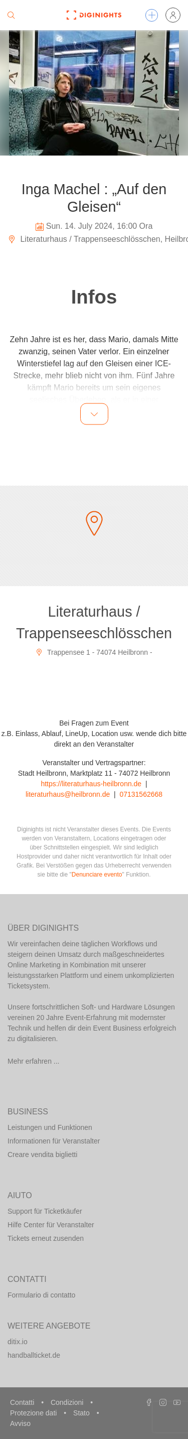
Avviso (20, 1423)
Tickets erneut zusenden (46, 1238)
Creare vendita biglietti (42, 1154)
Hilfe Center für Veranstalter (51, 1225)
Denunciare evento (97, 874)
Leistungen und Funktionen (50, 1127)
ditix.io (18, 1342)
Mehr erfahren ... (34, 1061)
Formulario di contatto (41, 1295)
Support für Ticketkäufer (45, 1211)
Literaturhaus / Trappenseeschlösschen (94, 622)
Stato (82, 1413)
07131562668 (140, 794)
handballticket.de (34, 1355)
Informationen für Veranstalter (54, 1141)
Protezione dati (34, 1413)
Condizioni (68, 1402)
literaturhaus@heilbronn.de (68, 794)
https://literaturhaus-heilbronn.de (91, 784)
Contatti (23, 1402)
